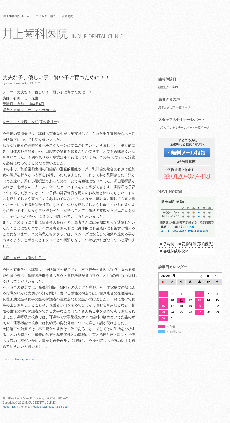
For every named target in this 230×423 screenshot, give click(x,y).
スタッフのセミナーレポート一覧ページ (183, 127)
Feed (61, 406)
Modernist (9, 406)
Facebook (30, 359)
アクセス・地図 (46, 16)
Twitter (19, 359)
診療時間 (67, 16)
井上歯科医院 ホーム (16, 16)
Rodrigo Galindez (42, 406)
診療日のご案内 (168, 86)
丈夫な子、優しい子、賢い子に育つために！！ (56, 77)
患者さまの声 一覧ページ (174, 107)
